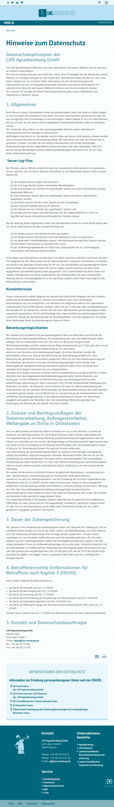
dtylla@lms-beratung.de (26, 640)
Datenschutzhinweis (53, 785)
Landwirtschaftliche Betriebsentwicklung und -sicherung (92, 755)
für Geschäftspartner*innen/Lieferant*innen (35, 701)
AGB (45, 789)
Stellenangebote (51, 779)
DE (99, 2)
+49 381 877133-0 (59, 754)
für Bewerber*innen (23, 705)
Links (46, 792)
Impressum (49, 782)
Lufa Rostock (105, 22)
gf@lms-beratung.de (60, 761)
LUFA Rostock (85, 748)
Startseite (10, 30)
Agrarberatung (86, 744)
